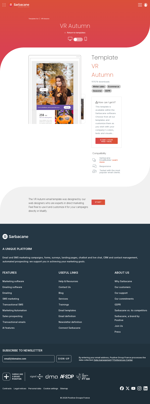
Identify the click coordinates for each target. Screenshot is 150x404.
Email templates (67, 310)
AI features (9, 327)
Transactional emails (14, 322)
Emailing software (12, 287)
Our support (121, 293)
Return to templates (75, 32)
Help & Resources (68, 281)
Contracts (7, 388)
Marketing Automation (15, 310)
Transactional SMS (13, 304)
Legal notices (20, 388)
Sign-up (63, 358)
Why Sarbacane (123, 281)
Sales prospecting (12, 316)
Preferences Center (123, 360)
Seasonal (97, 91)
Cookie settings (50, 388)
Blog (61, 293)
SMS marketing (11, 298)
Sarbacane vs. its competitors (131, 310)
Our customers (123, 287)
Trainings (64, 304)
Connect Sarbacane (69, 327)
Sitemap (64, 388)
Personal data (34, 388)
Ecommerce (113, 86)
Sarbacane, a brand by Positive (127, 318)
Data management (103, 360)
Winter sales (99, 86)
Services (63, 298)
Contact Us (65, 287)
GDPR (107, 91)
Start (98, 202)
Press (118, 331)
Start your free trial (106, 141)
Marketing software (13, 281)
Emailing (7, 293)
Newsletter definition (70, 322)
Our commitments (124, 298)
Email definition (67, 316)
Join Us (119, 326)
